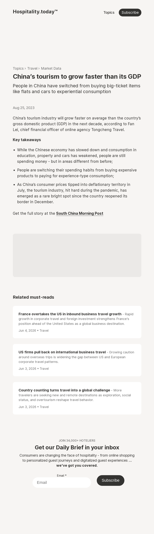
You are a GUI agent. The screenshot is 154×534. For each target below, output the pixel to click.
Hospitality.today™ (35, 11)
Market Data (51, 68)
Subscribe (130, 12)
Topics (108, 12)
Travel (32, 68)
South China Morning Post (79, 213)
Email (62, 475)
